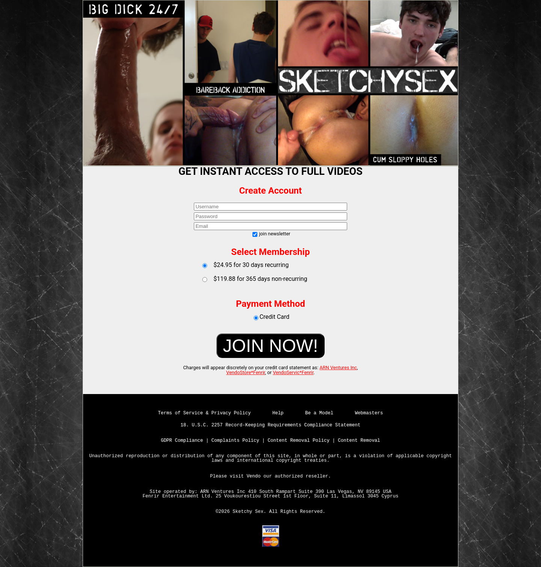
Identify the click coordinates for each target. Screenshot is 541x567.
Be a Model (319, 413)
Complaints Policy (235, 440)
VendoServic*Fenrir (293, 372)
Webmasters (369, 413)
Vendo (253, 476)
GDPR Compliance (182, 440)
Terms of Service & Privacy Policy (204, 413)
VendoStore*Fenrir (245, 372)
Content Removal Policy (299, 440)
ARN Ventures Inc (338, 367)
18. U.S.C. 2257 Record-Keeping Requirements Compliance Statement (271, 425)
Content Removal (359, 440)
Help (278, 413)
